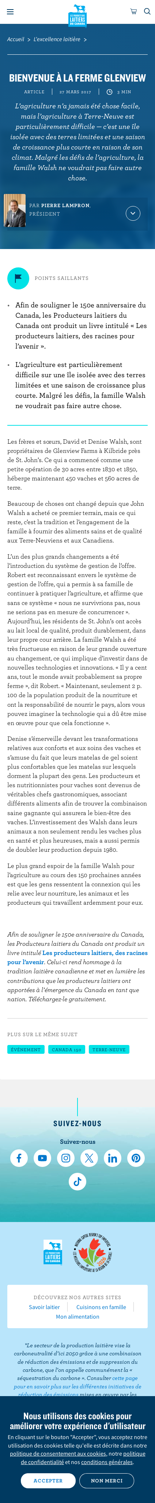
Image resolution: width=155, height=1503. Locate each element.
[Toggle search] (147, 11)
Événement (26, 1049)
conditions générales (107, 1462)
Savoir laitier (44, 1307)
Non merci (107, 1481)
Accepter (48, 1481)
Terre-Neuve (109, 1049)
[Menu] (10, 11)
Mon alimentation (77, 1316)
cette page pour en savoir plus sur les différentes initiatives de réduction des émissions (77, 1386)
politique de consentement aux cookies (58, 1453)
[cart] (133, 11)
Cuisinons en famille (101, 1307)
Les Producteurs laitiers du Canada (77, 15)
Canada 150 (67, 1049)
